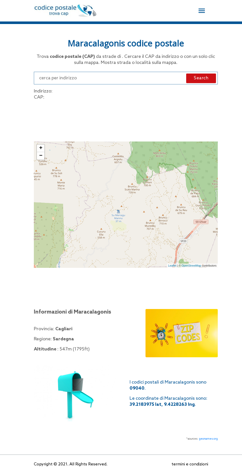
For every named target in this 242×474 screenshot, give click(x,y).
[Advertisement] (126, 119)
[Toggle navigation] (201, 10)
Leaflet (172, 265)
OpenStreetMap (191, 265)
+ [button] (40, 148)
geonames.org (208, 439)
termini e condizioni (190, 464)
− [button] (40, 156)
